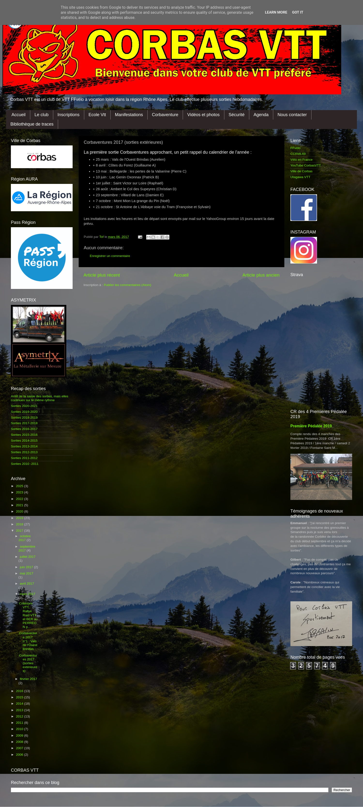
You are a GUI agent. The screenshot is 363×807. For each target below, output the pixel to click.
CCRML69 (298, 154)
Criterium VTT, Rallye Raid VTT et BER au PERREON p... (28, 615)
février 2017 (28, 679)
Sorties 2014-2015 (24, 440)
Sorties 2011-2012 (24, 458)
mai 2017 (26, 573)
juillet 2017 (28, 556)
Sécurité (237, 114)
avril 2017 (27, 583)
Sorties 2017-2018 (24, 423)
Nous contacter (292, 114)
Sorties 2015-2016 (24, 435)
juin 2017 (27, 567)
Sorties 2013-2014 (24, 446)
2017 (20, 530)
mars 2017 (27, 594)
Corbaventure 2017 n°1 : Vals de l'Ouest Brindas (28, 641)
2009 (20, 735)
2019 (20, 518)
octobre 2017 (24, 538)
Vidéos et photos (203, 114)
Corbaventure (165, 114)
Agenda (261, 114)
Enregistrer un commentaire (110, 256)
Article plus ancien (261, 275)
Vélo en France (301, 159)
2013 (20, 710)
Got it (297, 12)
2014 (20, 703)
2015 (20, 697)
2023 (20, 492)
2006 (20, 754)
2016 (20, 691)
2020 (20, 511)
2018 (20, 524)
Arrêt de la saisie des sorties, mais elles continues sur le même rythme (39, 398)
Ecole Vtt (97, 114)
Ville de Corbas (301, 171)
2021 (20, 505)
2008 (20, 742)
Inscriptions (69, 114)
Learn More (276, 12)
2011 (20, 722)
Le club (42, 114)
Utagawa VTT (300, 177)
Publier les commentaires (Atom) (127, 285)
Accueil (19, 114)
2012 (20, 716)
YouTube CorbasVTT (305, 165)
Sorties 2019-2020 (24, 412)
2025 (20, 486)
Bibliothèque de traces (31, 124)
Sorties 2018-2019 (24, 417)
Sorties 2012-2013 (24, 452)
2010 (20, 729)
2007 (20, 748)
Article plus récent (101, 275)
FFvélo (295, 148)
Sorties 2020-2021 (24, 406)
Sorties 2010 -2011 (24, 464)
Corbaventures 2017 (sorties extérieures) (28, 663)
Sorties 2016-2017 (24, 429)
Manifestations (129, 114)
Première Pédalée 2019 (311, 426)
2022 (20, 499)
